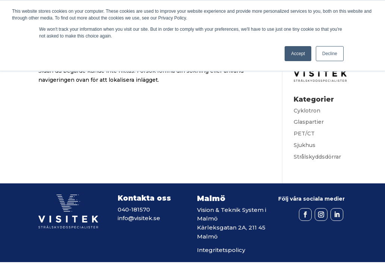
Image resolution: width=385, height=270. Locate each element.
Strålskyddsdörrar (317, 156)
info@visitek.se (139, 218)
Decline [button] (329, 53)
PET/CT (304, 133)
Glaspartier (309, 121)
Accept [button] (298, 53)
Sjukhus (304, 145)
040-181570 (134, 209)
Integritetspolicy (221, 250)
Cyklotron (307, 110)
